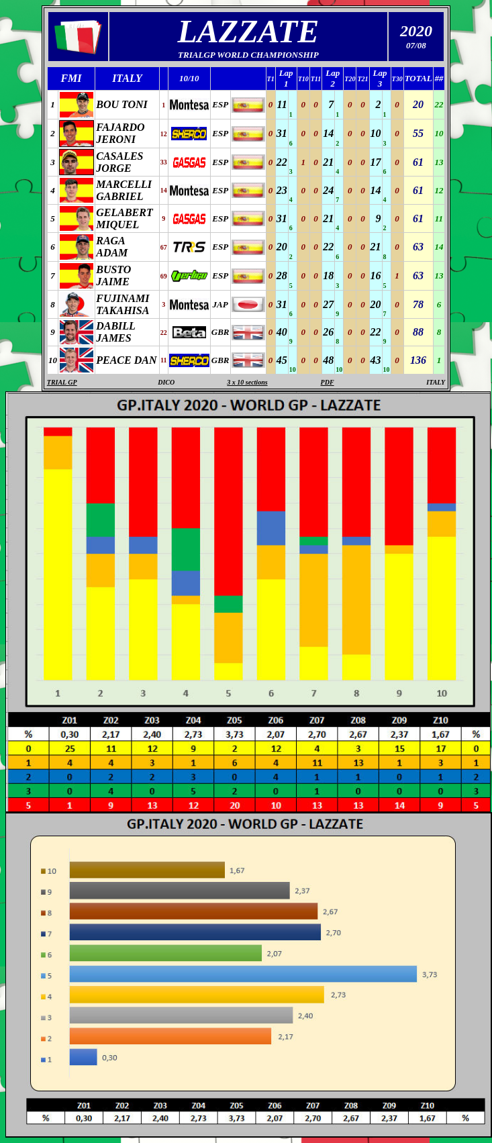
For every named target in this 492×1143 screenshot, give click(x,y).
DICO (166, 382)
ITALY (435, 382)
